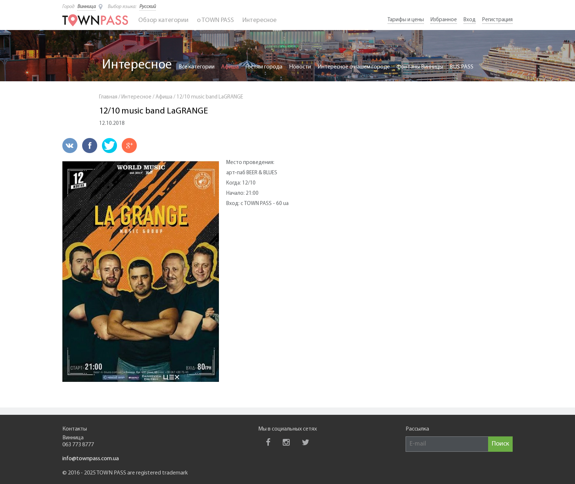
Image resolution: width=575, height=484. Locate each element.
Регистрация (497, 20)
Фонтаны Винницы (419, 67)
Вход (470, 20)
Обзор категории (163, 20)
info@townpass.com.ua (90, 459)
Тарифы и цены (406, 20)
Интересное (259, 20)
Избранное (444, 20)
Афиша (230, 67)
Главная (108, 97)
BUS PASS (461, 67)
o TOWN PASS (215, 20)
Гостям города (263, 67)
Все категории (197, 67)
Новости (300, 67)
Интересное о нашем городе (354, 67)
